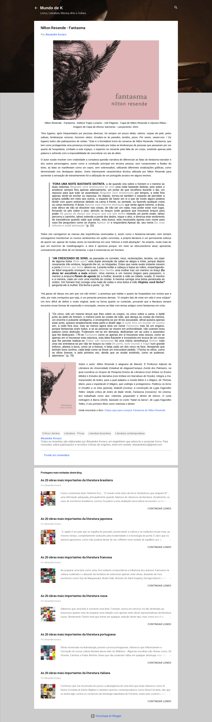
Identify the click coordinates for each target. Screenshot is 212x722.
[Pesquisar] (176, 7)
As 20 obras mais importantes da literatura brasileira (77, 480)
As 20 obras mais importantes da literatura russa (74, 596)
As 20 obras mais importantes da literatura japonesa (76, 518)
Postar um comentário (57, 455)
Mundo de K (51, 8)
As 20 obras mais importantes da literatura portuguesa (78, 634)
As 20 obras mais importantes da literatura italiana (75, 673)
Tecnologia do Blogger (106, 716)
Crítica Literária (51, 433)
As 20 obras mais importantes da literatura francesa (76, 557)
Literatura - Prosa (74, 433)
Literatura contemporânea (130, 433)
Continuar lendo (159, 508)
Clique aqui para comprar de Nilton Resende (135, 410)
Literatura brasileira (99, 433)
